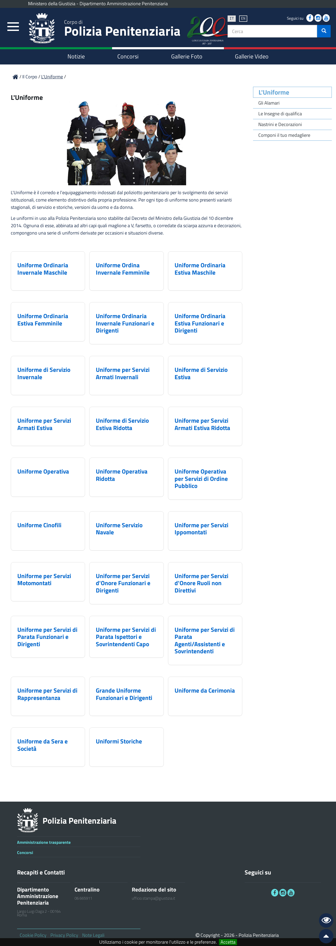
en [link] (243, 18)
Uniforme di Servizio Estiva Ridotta (122, 424)
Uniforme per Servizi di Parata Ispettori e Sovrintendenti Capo (126, 637)
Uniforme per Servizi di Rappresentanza (47, 694)
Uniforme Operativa (43, 471)
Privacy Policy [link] (64, 935)
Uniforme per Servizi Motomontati (44, 579)
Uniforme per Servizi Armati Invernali (123, 373)
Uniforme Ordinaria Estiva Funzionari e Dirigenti (200, 323)
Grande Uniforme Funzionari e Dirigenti (124, 694)
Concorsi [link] (128, 56)
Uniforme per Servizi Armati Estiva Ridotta (202, 424)
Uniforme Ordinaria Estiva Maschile (200, 268)
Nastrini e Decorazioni (280, 124)
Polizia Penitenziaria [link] (122, 29)
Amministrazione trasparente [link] (44, 842)
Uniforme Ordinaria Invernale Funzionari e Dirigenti (125, 323)
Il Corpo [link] (30, 76)
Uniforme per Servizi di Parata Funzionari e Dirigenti (47, 637)
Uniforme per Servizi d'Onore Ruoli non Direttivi (201, 583)
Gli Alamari (269, 102)
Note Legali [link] (93, 935)
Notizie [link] (76, 56)
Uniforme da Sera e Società (42, 745)
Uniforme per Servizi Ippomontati (201, 528)
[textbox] (272, 31)
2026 (229, 935)
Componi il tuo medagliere (284, 135)
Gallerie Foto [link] (186, 56)
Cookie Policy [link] (33, 935)
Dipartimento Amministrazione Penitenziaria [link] (124, 3)
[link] (13, 26)
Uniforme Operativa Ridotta (122, 475)
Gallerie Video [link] (252, 56)
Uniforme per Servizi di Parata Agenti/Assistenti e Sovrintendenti (205, 640)
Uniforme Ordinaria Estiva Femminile (42, 319)
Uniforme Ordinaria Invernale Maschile (42, 268)
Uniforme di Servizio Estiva (201, 373)
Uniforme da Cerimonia (205, 690)
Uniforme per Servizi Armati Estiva (44, 424)
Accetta (227, 942)
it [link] (231, 18)
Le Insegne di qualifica (280, 113)
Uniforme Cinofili (39, 525)
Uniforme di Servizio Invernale (43, 373)
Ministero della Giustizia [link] (51, 3)
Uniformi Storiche (119, 741)
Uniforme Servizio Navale (119, 528)
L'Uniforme (274, 92)
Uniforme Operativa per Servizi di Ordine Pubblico (201, 478)
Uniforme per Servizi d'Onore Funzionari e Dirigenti (123, 583)
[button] (324, 31)
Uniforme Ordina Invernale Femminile (123, 268)
